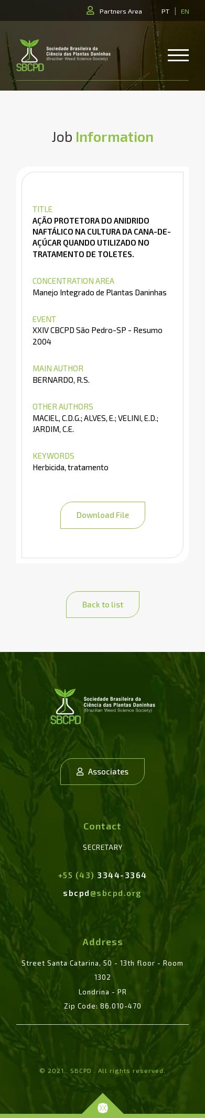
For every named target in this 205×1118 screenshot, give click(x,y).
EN (185, 11)
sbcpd (102, 893)
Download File (103, 514)
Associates (102, 771)
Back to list (102, 604)
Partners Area (121, 11)
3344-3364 (102, 875)
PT (165, 11)
